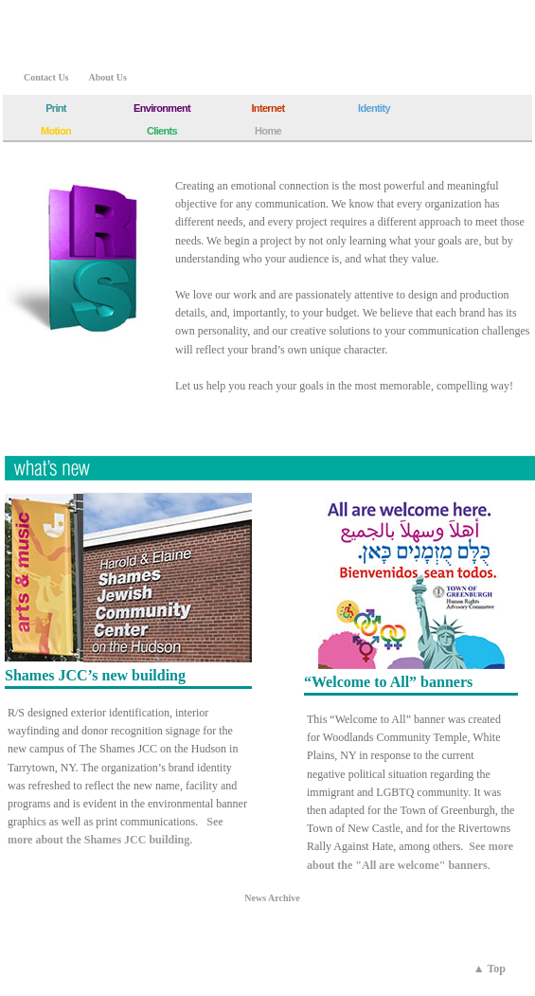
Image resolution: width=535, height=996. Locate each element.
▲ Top (489, 968)
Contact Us (46, 77)
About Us (108, 77)
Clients (162, 130)
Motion (56, 130)
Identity (374, 108)
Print (55, 108)
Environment (162, 108)
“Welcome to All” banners (388, 682)
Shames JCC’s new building (95, 675)
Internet (267, 108)
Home (268, 130)
